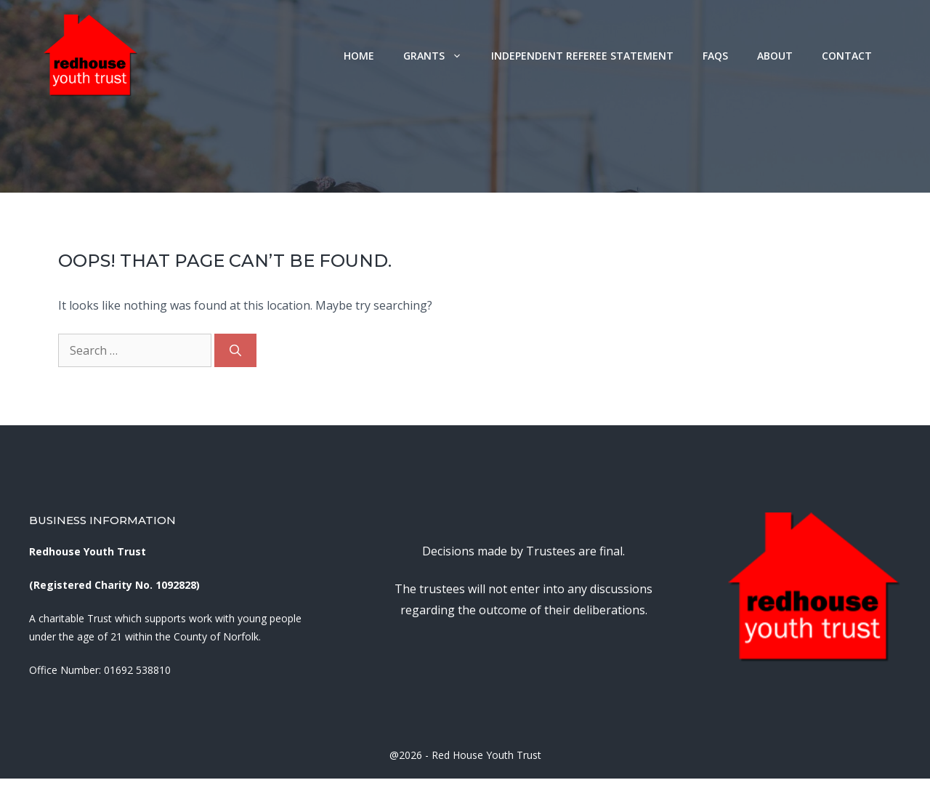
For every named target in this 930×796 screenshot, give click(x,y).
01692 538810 (137, 670)
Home (359, 56)
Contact (847, 56)
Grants (440, 55)
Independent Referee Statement (582, 56)
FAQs (715, 56)
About (775, 56)
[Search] (235, 350)
